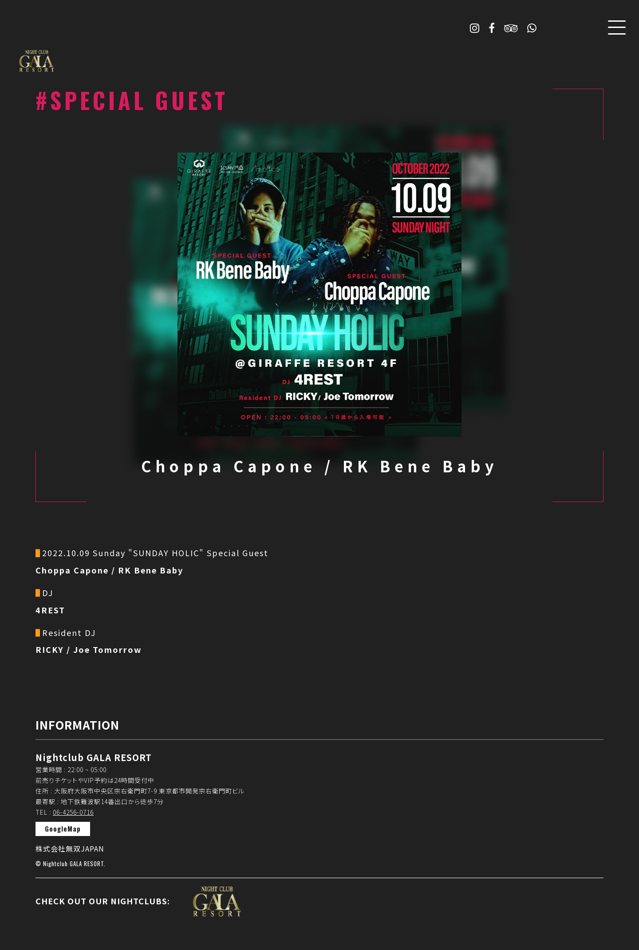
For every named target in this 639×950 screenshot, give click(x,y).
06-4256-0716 (73, 812)
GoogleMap (63, 828)
